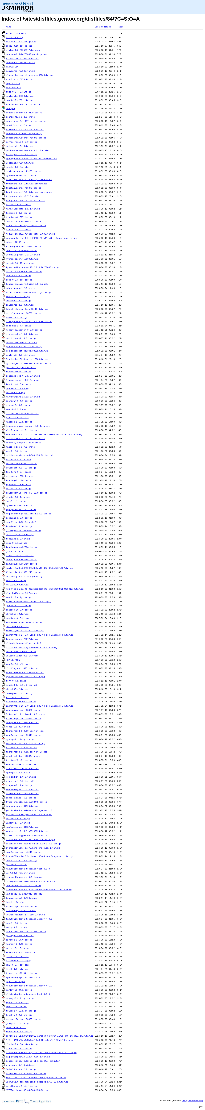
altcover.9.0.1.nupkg (18, 960)
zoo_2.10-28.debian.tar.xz (21, 250)
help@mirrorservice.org (192, 1100)
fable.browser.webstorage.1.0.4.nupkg (28, 601)
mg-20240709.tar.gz (17, 584)
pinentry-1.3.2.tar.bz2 (20, 781)
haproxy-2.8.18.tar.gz (19, 943)
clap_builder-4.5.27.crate (21, 593)
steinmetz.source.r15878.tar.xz (25, 129)
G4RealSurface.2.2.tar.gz (21, 1069)
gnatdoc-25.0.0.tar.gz (19, 609)
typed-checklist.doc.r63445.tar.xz (26, 801)
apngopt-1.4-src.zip (18, 772)
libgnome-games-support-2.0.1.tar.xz (28, 425)
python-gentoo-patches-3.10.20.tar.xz (28, 363)
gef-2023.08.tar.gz (17, 626)
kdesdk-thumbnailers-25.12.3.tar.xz (27, 309)
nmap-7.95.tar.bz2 (16, 1006)
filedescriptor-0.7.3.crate (22, 196)
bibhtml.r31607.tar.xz (19, 217)
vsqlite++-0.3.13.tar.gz (20, 354)
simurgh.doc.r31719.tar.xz (21, 563)
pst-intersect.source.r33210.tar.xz (27, 350)
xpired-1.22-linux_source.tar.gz (25, 743)
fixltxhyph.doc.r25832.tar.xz (23, 718)
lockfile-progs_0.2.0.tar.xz (23, 254)
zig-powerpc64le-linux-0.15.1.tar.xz (28, 1056)
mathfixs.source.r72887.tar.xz (24, 271)
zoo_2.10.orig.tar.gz (18, 597)
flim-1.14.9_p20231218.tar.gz (23, 572)
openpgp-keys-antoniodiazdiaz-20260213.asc (31, 158)
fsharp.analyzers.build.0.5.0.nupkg (27, 283)
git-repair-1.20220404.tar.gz (23, 530)
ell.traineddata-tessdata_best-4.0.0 (28, 994)
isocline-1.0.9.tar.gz (19, 517)
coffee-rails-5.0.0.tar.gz (21, 141)
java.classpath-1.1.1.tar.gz (23, 208)
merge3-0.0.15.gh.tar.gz (20, 263)
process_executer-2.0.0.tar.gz (24, 346)
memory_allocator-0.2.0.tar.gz (24, 329)
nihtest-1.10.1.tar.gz (19, 421)
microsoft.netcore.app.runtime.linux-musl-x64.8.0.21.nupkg (41, 1052)
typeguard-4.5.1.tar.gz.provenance (26, 183)
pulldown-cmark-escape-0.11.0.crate (27, 150)
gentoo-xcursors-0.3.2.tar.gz (23, 885)
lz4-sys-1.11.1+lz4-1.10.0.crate (25, 714)
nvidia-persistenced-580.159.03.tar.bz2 (29, 455)
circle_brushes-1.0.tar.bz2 (22, 413)
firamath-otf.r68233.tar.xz (22, 58)
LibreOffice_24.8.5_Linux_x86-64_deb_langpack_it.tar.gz (40, 856)
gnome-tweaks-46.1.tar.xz (21, 797)
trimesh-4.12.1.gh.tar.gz (21, 1010)
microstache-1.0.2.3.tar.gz (22, 334)
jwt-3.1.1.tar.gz (16, 501)
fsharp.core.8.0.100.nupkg (21, 897)
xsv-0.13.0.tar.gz (16, 451)
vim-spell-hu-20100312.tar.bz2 (24, 893)
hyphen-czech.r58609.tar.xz (22, 258)
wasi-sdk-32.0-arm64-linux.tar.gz (26, 1073)
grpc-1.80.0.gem (15, 981)
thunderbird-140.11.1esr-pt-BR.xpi (26, 751)
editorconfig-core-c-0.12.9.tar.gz (26, 492)
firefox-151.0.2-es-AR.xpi (21, 747)
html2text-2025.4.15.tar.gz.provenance (29, 179)
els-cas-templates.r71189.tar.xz (25, 438)
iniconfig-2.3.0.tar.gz (20, 304)
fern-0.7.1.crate (16, 680)
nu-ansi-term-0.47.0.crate (21, 342)
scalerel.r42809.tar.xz (20, 95)
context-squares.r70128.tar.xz (24, 112)
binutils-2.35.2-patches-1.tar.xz (26, 225)
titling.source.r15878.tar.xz (23, 246)
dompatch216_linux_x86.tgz (21, 860)
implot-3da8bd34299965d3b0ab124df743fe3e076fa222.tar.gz (40, 567)
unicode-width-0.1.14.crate (22, 655)
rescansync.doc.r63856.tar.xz (23, 710)
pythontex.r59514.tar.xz (20, 476)
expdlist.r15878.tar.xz (20, 79)
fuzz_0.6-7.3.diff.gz (18, 91)
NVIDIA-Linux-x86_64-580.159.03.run (27, 1090)
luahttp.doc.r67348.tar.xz (21, 559)
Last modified (103, 26)
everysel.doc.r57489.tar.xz (22, 722)
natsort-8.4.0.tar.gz (18, 488)
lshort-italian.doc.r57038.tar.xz (26, 931)
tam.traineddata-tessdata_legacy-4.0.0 (29, 918)
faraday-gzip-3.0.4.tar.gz (21, 154)
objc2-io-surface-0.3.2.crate (23, 221)
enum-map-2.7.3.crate (18, 325)
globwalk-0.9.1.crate (18, 229)
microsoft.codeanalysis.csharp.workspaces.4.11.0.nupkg (39, 889)
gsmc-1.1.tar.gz (15, 551)
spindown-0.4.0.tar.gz (19, 400)
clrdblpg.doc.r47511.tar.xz (22, 668)
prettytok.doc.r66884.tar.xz (23, 755)
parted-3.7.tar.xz (16, 864)
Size (121, 26)
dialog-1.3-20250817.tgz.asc (23, 50)
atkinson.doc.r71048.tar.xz (22, 793)
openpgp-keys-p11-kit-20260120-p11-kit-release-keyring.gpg (41, 237)
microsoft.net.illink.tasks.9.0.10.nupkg (30, 839)
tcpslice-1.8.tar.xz (18, 538)
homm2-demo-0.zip (16, 1027)
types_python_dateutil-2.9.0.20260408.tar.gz (33, 267)
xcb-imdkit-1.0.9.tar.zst (21, 776)
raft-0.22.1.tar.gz (17, 697)
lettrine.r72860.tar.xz (20, 162)
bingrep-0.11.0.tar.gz (19, 785)
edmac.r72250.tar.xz (18, 242)
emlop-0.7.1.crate (16, 927)
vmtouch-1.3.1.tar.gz (18, 300)
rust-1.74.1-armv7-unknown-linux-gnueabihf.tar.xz (36, 1077)
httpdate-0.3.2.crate (18, 204)
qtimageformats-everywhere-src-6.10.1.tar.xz (33, 881)
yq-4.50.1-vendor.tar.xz (20, 872)
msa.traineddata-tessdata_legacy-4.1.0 (29, 985)
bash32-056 (12, 66)
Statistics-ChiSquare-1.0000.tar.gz (27, 359)
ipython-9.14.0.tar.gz (19, 939)
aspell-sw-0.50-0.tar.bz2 (21, 522)
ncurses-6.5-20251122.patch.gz (24, 133)
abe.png (10, 108)
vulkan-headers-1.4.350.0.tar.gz (25, 914)
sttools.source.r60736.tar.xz (23, 313)
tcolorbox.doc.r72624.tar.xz (23, 952)
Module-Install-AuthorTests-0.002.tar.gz (30, 233)
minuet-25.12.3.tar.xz (19, 1048)
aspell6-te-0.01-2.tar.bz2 (21, 684)
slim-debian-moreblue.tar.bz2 (23, 643)
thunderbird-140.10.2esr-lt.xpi (25, 730)
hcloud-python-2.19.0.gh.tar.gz (25, 576)
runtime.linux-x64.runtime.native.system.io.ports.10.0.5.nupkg (44, 434)
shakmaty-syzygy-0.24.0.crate (23, 442)
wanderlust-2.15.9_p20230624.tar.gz (27, 831)
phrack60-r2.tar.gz (17, 689)
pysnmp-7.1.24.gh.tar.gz (20, 739)
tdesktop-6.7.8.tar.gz (19, 1031)
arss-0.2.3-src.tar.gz (19, 279)
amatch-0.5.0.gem (16, 409)
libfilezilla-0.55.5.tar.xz (22, 768)
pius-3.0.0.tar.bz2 (17, 417)
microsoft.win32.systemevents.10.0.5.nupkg (31, 647)
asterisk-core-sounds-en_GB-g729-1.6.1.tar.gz (33, 843)
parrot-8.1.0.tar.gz (18, 948)
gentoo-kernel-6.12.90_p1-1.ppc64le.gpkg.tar (33, 1060)
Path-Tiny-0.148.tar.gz (20, 534)
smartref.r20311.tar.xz (20, 100)
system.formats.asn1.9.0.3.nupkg (25, 676)
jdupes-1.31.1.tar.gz (18, 605)
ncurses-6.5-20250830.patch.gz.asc (26, 54)
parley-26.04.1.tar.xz (19, 989)
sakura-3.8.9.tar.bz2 (18, 459)
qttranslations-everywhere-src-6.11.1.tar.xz (33, 847)
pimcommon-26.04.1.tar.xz (21, 701)
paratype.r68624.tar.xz (20, 935)
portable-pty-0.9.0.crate (21, 367)
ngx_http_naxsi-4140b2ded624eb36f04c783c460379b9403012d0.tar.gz (45, 588)
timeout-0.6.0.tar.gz (18, 212)
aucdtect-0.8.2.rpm (17, 618)
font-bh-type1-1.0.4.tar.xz (22, 789)
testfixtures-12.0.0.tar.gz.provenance (29, 192)
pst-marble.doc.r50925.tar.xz (23, 1019)
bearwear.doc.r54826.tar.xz (22, 806)
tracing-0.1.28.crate (18, 480)
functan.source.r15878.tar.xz (23, 187)
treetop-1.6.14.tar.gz (19, 526)
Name (8, 26)
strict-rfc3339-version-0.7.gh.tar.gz (28, 292)
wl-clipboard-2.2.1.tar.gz (21, 430)
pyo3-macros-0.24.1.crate (21, 175)
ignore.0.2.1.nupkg (17, 388)
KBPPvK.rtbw (13, 659)
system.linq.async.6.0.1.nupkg (24, 877)
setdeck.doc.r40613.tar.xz (21, 463)
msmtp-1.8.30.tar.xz (18, 726)
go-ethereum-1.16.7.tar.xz (21, 1085)
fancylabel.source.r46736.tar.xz (25, 200)
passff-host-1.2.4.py (18, 125)
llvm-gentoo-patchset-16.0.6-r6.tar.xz (29, 321)
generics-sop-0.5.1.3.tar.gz (23, 375)
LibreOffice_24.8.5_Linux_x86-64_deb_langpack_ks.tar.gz (40, 634)
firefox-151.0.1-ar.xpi (20, 760)
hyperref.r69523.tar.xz (20, 505)
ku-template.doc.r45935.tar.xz (24, 622)
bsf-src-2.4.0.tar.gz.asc (21, 41)
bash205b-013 (13, 87)
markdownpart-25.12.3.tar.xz (23, 396)
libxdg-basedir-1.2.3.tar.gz (23, 380)
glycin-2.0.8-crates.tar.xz (22, 1044)
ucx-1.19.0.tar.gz (16, 923)
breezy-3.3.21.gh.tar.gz (20, 998)
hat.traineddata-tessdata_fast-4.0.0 (28, 868)
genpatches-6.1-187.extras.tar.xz (26, 121)
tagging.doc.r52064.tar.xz (21, 547)
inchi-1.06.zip (15, 902)
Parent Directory (16, 33)
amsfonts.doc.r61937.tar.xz (22, 826)
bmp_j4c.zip (13, 83)
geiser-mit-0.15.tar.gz (20, 146)
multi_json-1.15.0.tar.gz (21, 338)
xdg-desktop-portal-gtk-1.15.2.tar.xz (28, 513)
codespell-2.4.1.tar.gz (20, 693)
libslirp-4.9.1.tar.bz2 (20, 555)
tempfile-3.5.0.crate (18, 384)
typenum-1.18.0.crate (18, 484)
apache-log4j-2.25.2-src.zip (23, 977)
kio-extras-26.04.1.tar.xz (21, 973)
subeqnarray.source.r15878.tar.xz (26, 137)
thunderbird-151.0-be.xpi (21, 764)
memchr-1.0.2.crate (17, 166)
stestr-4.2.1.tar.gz (18, 496)
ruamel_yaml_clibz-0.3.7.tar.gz (25, 630)
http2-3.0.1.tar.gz (17, 968)
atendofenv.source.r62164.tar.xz (25, 104)
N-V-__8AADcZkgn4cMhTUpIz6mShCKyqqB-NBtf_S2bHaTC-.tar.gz (40, 1040)
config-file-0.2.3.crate (20, 116)
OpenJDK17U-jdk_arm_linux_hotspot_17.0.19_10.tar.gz (37, 1081)
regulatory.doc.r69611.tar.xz (23, 735)
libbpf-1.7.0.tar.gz (18, 822)
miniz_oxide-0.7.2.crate (20, 446)
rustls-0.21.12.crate (18, 664)
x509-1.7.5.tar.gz (16, 317)
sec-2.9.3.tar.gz (16, 580)
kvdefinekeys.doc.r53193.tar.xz (25, 672)
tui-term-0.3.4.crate (18, 471)
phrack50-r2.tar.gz (17, 613)
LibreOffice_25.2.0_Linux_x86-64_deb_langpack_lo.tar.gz (40, 705)
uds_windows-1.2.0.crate (20, 288)
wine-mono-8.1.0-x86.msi (20, 1065)
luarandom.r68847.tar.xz (20, 62)
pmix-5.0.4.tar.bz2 (17, 964)
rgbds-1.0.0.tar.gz (17, 1002)
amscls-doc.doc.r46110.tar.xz (23, 852)
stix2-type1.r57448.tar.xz (21, 906)
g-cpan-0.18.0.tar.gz (18, 405)
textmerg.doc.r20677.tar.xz (22, 638)
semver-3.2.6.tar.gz (18, 296)
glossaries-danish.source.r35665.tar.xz (29, 75)
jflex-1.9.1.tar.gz (17, 956)
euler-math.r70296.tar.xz (21, 651)
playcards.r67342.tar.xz (20, 70)
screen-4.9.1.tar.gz (18, 818)
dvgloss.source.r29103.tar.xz (23, 171)
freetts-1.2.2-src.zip (19, 1014)
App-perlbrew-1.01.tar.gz (21, 509)
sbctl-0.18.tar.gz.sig (19, 45)
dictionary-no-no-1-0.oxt (21, 910)
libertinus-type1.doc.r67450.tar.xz (27, 835)
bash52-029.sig (15, 37)
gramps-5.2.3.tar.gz (18, 1023)
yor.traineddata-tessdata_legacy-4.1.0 (29, 810)
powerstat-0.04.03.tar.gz (21, 467)
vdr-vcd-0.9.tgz (15, 392)
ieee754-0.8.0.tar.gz (18, 275)
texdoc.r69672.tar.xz (18, 371)
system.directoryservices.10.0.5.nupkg (29, 814)
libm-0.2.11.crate (16, 542)
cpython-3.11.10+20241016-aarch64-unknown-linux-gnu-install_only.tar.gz (50, 1035)
